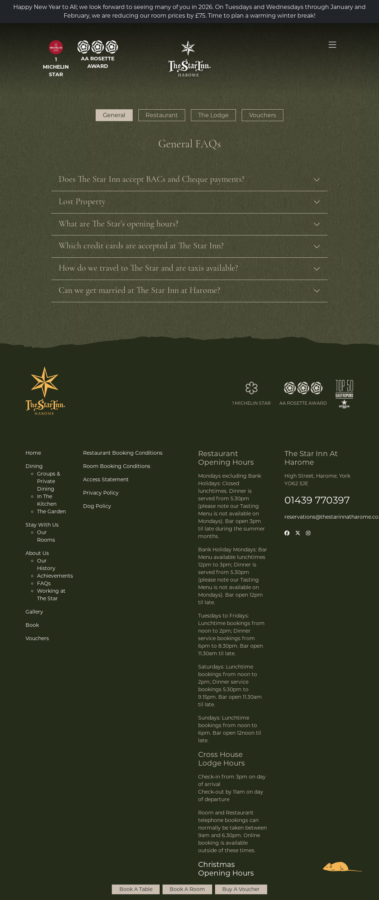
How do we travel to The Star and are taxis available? (148, 268)
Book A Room (187, 889)
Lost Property (82, 202)
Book (32, 625)
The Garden (51, 511)
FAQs (44, 583)
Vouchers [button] (262, 115)
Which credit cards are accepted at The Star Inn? (141, 246)
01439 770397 (317, 500)
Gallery (34, 612)
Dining (34, 466)
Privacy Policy (101, 493)
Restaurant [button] (162, 115)
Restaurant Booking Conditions (123, 453)
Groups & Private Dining (48, 481)
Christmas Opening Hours (226, 868)
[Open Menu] (332, 45)
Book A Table (135, 889)
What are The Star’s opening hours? (118, 224)
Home (33, 453)
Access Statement (106, 479)
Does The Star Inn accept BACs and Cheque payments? (152, 179)
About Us (37, 553)
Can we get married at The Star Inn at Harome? (139, 290)
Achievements (55, 576)
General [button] (114, 115)
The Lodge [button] (213, 115)
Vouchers (37, 638)
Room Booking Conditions (116, 466)
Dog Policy (97, 506)
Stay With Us (42, 525)
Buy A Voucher (241, 889)
